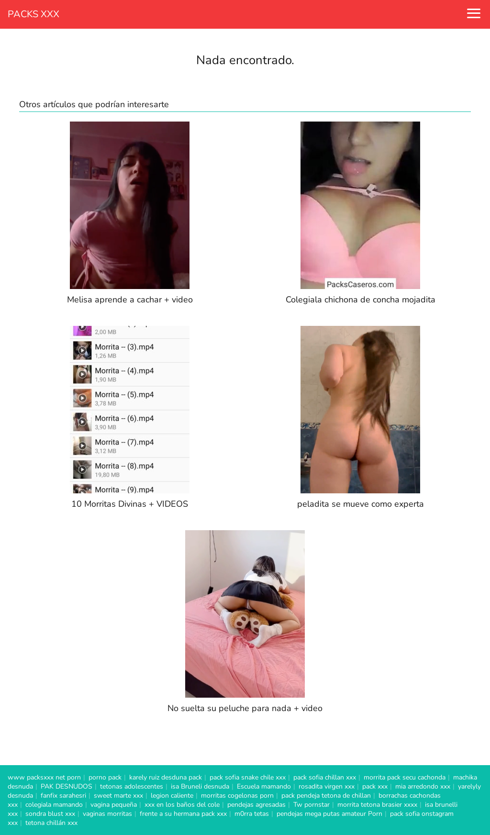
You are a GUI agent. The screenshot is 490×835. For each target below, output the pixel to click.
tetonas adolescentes (131, 786)
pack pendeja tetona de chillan (326, 795)
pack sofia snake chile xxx (248, 777)
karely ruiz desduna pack (165, 777)
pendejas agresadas (256, 804)
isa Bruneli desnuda (200, 786)
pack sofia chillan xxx (324, 777)
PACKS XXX (33, 14)
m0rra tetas (251, 813)
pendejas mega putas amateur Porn (329, 813)
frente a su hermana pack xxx (183, 813)
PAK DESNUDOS (66, 786)
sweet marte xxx (118, 795)
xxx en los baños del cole (182, 804)
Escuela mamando (264, 786)
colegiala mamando (54, 804)
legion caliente (172, 795)
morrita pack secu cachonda (404, 777)
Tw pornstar (311, 804)
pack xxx (375, 786)
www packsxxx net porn (44, 777)
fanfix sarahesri (63, 795)
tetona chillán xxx (51, 822)
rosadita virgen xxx (327, 786)
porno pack (105, 777)
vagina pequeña (113, 804)
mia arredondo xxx (422, 786)
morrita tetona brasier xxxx (377, 804)
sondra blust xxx (50, 813)
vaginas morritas (107, 813)
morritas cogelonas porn (237, 795)
